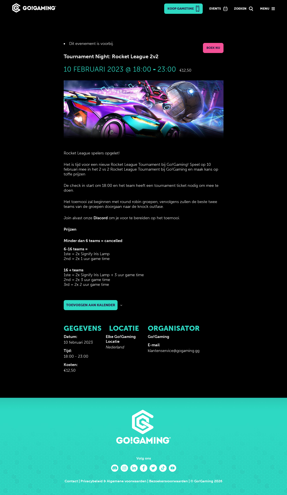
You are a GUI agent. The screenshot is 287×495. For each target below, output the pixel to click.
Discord (100, 218)
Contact (71, 481)
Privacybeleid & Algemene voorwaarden (113, 481)
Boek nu (213, 48)
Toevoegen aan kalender (90, 305)
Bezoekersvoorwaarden (168, 481)
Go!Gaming (158, 336)
